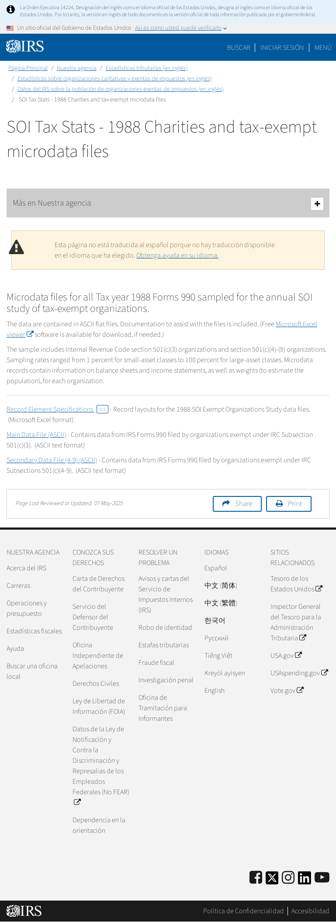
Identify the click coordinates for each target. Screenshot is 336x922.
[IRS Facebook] (255, 878)
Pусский (216, 638)
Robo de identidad (165, 627)
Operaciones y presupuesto (27, 608)
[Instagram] (288, 878)
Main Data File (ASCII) (36, 435)
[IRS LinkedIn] (304, 880)
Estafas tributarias (164, 645)
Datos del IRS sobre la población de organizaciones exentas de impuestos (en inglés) (120, 89)
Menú (323, 47)
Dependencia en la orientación (99, 825)
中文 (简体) (220, 585)
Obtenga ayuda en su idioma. (177, 255)
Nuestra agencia (77, 68)
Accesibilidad (310, 911)
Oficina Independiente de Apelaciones (98, 655)
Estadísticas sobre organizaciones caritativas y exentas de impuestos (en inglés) (114, 78)
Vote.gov (286, 690)
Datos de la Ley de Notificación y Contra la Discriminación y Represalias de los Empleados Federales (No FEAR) (101, 765)
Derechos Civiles (96, 683)
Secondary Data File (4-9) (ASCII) (52, 460)
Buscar (238, 47)
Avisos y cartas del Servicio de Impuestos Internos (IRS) (166, 594)
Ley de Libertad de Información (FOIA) (99, 706)
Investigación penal (166, 680)
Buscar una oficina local (32, 671)
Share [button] (243, 504)
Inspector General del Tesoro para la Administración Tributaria (295, 622)
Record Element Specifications (57, 409)
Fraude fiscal (156, 662)
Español (215, 568)
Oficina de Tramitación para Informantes (163, 708)
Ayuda (15, 648)
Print (295, 504)
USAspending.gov (299, 673)
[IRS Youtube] (322, 878)
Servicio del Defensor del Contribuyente (93, 617)
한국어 (214, 620)
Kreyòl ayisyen (224, 673)
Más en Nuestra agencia (168, 203)
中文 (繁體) (220, 603)
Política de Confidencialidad (243, 911)
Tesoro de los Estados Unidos (296, 584)
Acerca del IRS (26, 568)
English (214, 690)
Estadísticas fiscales (34, 631)
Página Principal (28, 68)
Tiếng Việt (218, 655)
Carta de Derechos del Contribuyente (99, 584)
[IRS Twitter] (272, 880)
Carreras (18, 585)
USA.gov (285, 655)
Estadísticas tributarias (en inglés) (147, 68)
